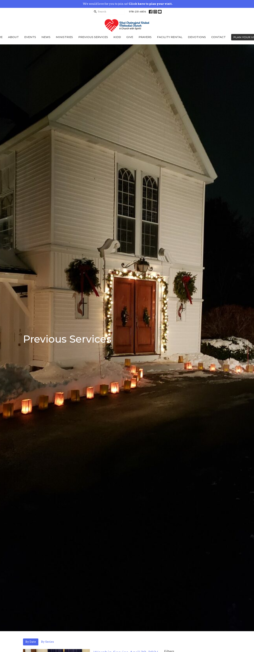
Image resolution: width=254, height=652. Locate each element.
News (45, 37)
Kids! (117, 37)
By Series (47, 641)
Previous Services (93, 37)
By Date (30, 641)
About (13, 37)
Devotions (197, 37)
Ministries (64, 37)
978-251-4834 (137, 11)
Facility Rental (169, 37)
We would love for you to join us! (127, 3)
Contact (218, 37)
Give (129, 37)
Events (30, 37)
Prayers (145, 37)
